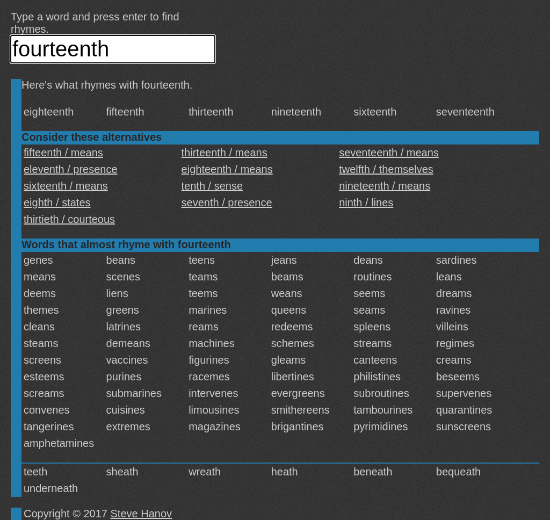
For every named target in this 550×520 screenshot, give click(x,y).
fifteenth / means (63, 152)
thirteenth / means (224, 152)
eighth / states (57, 202)
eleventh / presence (71, 169)
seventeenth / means (389, 152)
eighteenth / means (227, 169)
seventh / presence (227, 202)
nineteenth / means (384, 186)
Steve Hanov (141, 513)
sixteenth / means (66, 186)
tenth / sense (212, 186)
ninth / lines (366, 202)
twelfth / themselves (386, 169)
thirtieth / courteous (69, 219)
